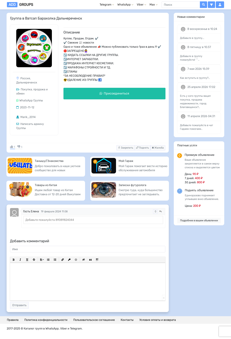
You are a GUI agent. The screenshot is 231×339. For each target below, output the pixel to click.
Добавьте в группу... (192, 38)
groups (20, 4)
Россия (25, 78)
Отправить (19, 305)
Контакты (127, 320)
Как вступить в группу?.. (195, 78)
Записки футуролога (132, 185)
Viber (140, 4)
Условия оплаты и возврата (157, 320)
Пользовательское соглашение (94, 320)
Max (152, 4)
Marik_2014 (26, 117)
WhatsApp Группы (31, 100)
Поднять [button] (142, 147)
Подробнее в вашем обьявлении (199, 220)
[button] (211, 4)
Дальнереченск (26, 82)
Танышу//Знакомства (49, 161)
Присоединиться (114, 93)
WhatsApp (124, 4)
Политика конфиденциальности (45, 320)
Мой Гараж (126, 161)
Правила (13, 320)
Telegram (105, 4)
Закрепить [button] (125, 147)
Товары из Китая (46, 185)
